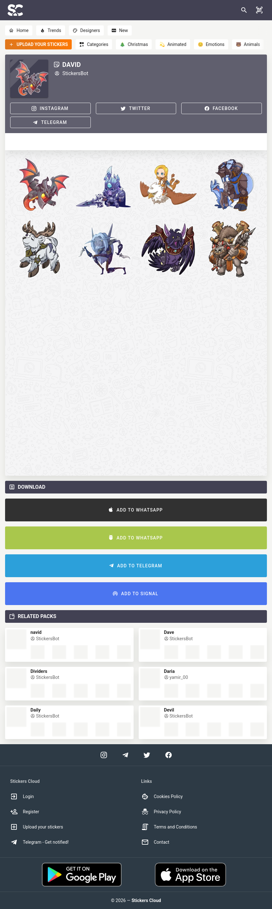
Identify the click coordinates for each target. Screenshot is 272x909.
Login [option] (22, 796)
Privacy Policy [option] (161, 812)
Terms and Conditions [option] (169, 827)
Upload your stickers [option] (36, 827)
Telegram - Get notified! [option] (39, 842)
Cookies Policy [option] (162, 796)
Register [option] (24, 812)
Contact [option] (155, 842)
